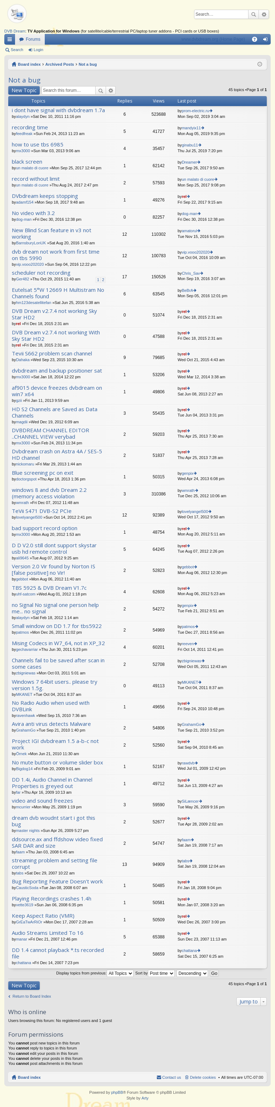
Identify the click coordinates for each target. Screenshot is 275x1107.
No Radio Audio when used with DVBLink (51, 706)
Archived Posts (59, 64)
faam (20, 852)
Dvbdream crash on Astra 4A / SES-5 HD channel (57, 454)
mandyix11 (191, 128)
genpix (187, 473)
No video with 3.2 (33, 213)
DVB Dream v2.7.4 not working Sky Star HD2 (54, 314)
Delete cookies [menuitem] (203, 1077)
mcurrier (23, 807)
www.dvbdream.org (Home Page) (213, 39)
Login (38, 50)
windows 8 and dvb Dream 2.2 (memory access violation (49, 493)
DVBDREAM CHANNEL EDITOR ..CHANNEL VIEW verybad (50, 433)
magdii (22, 422)
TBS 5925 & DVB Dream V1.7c (49, 587)
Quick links (11, 41)
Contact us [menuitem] (171, 1077)
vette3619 (24, 905)
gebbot (22, 579)
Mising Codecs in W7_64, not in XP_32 (58, 643)
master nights (28, 830)
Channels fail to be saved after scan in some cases (58, 663)
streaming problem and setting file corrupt (54, 863)
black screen (27, 161)
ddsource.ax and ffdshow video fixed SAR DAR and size (57, 842)
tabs (20, 873)
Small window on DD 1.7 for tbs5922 (57, 626)
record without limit (36, 178)
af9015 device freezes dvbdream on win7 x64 (57, 391)
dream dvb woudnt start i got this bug (53, 821)
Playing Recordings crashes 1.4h (51, 898)
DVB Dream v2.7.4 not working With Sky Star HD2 (56, 335)
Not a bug (88, 64)
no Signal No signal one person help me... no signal (55, 608)
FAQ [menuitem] (257, 41)
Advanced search (264, 14)
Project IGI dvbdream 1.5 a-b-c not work (55, 744)
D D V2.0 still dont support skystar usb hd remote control (54, 548)
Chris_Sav (191, 273)
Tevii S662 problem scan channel (52, 353)
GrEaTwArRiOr (29, 922)
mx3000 (23, 151)
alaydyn (23, 116)
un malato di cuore (32, 168)
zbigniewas (25, 673)
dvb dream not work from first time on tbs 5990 (56, 254)
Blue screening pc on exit (42, 472)
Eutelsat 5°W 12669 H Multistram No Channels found (58, 293)
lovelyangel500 (29, 517)
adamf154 (25, 202)
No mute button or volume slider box (57, 762)
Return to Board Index (32, 996)
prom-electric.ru (195, 111)
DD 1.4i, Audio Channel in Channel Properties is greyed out (52, 782)
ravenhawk (25, 715)
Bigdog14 (24, 769)
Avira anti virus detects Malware (51, 723)
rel (184, 196)
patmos (22, 632)
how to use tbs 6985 (37, 144)
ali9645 (22, 558)
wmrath (22, 502)
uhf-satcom (25, 594)
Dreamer (189, 162)
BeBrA (187, 290)
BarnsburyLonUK (31, 243)
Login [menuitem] (267, 41)
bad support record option (44, 528)
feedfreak (24, 133)
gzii (19, 400)
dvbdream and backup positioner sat (57, 370)
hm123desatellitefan (33, 302)
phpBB (117, 1092)
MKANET (24, 694)
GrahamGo (25, 730)
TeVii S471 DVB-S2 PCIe (42, 511)
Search (253, 14)
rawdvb (188, 763)
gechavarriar (27, 649)
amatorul (189, 231)
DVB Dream (14, 31)
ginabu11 (190, 145)
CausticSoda (27, 888)
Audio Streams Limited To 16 (47, 932)
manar (21, 939)
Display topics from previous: (95, 973)
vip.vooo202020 (30, 264)
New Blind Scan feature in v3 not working (51, 233)
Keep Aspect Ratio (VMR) (43, 915)
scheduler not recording (41, 272)
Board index (29, 64)
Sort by (155, 973)
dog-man (24, 219)
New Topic (24, 90)
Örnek (21, 754)
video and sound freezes (42, 800)
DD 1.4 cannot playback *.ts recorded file (58, 953)
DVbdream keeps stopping (45, 196)
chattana (23, 963)
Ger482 (22, 279)
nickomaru (25, 464)
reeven (188, 644)
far (18, 792)
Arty (145, 1098)
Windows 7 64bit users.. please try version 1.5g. (54, 685)
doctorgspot (26, 479)
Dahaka (23, 360)
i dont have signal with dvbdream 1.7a (58, 110)
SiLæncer (190, 801)
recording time (30, 127)
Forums (33, 39)
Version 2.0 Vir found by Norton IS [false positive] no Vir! (53, 569)
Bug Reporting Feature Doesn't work (57, 881)
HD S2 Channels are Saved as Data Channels (54, 412)
